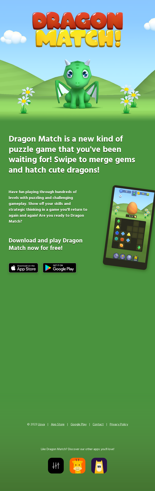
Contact (98, 424)
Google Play (79, 424)
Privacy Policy (119, 424)
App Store (58, 424)
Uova (41, 424)
